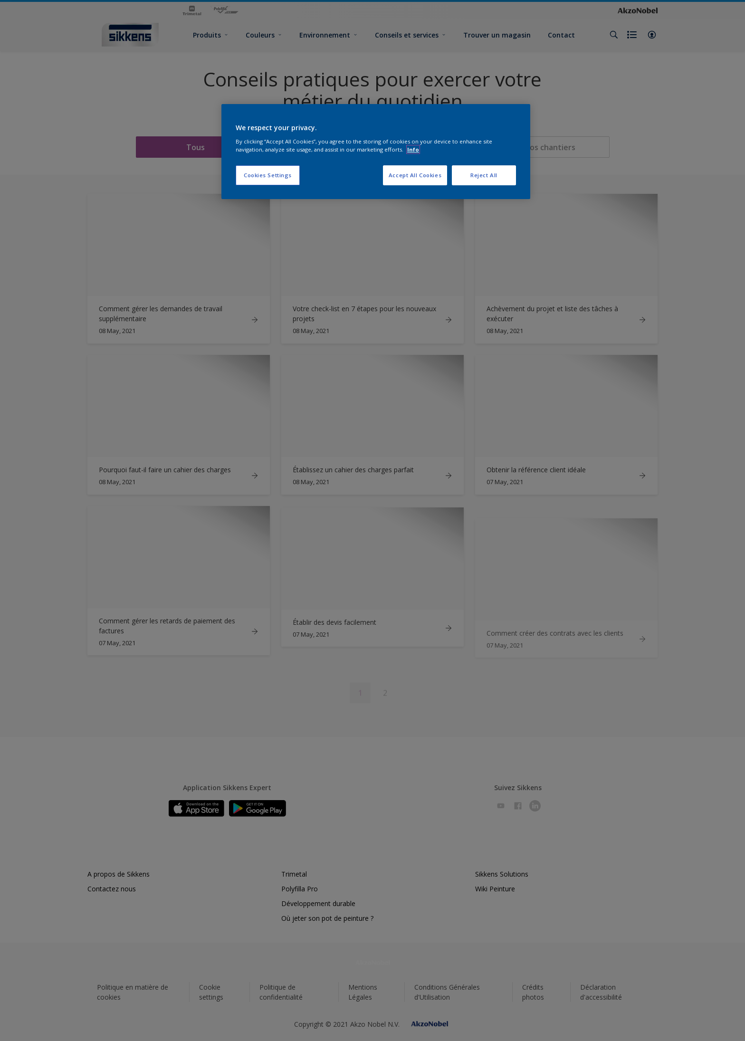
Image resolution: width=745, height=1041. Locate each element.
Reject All (483, 175)
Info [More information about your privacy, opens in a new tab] (413, 149)
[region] (375, 151)
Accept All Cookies (415, 175)
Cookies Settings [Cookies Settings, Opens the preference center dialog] (268, 175)
